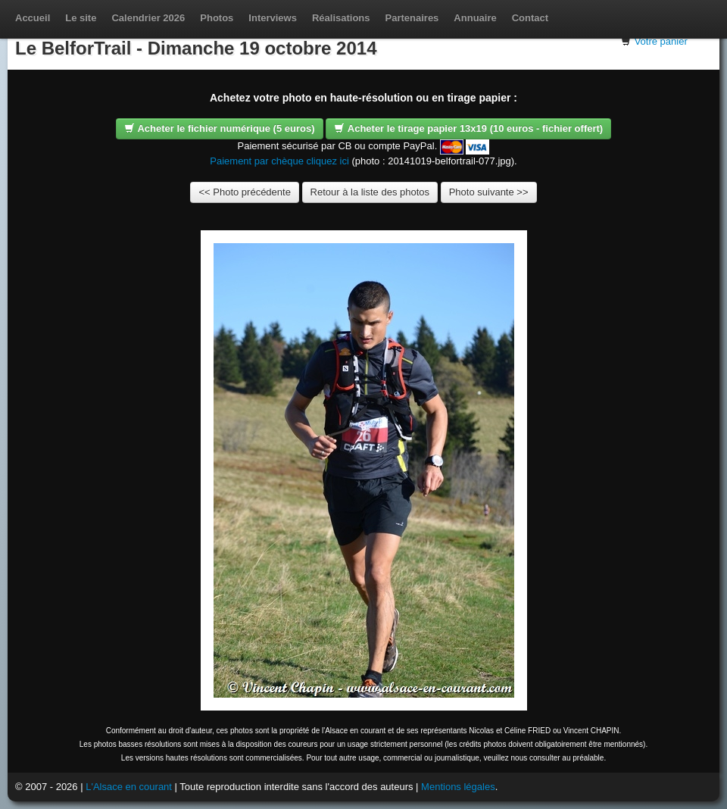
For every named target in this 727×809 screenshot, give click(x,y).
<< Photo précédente (244, 192)
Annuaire (475, 17)
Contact (530, 17)
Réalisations (341, 17)
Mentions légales (458, 786)
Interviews (272, 17)
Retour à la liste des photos (370, 192)
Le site (80, 17)
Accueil (32, 17)
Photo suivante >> (489, 192)
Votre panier (661, 41)
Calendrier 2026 (148, 17)
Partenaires (412, 17)
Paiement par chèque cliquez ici (279, 161)
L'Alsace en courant (129, 786)
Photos (216, 17)
